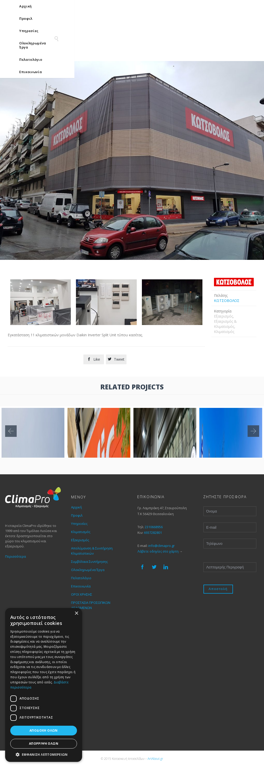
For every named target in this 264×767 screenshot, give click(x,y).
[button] (43, 754)
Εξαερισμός (80, 540)
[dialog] (43, 685)
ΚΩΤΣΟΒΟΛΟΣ (226, 300)
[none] (241, 7)
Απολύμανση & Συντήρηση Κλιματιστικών (92, 551)
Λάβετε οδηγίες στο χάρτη (158, 551)
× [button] (76, 613)
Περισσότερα (15, 556)
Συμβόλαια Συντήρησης (89, 561)
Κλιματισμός (80, 531)
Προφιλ (77, 515)
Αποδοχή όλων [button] (44, 730)
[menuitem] (241, 7)
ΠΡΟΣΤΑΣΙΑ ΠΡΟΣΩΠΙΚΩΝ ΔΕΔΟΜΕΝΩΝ (90, 605)
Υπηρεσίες (79, 523)
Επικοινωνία (81, 586)
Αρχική (76, 507)
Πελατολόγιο (81, 578)
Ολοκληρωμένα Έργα (87, 569)
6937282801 (153, 532)
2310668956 (154, 527)
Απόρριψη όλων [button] (43, 743)
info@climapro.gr (161, 545)
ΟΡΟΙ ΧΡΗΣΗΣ (81, 594)
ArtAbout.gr (155, 758)
